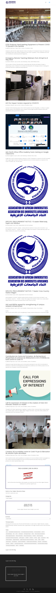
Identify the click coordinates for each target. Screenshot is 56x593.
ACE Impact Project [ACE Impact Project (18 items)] (27, 533)
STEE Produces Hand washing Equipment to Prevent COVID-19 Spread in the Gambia (28, 45)
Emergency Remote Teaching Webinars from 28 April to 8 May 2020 (27, 59)
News (32, 48)
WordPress (37, 591)
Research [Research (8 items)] (39, 541)
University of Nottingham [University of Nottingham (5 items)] (10, 545)
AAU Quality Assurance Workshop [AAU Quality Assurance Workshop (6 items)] (27, 531)
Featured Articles (30, 308)
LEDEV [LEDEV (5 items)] (39, 539)
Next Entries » (47, 464)
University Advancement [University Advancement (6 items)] (19, 543)
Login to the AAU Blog (11, 561)
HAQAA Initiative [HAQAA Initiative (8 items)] (9, 539)
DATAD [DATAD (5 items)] (35, 537)
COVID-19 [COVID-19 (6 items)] (31, 537)
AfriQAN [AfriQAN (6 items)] (34, 535)
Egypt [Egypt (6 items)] (39, 537)
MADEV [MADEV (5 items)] (43, 539)
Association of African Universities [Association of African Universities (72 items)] (12, 537)
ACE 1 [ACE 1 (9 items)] (17, 533)
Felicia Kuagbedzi (10, 155)
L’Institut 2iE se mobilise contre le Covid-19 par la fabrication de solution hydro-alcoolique (28, 452)
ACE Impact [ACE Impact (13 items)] (21, 533)
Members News (31, 155)
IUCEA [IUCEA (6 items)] (36, 539)
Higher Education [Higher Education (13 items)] (16, 539)
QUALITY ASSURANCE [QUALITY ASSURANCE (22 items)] (21, 541)
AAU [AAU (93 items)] (7, 531)
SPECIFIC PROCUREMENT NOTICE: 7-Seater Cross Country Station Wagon (27, 292)
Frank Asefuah (9, 225)
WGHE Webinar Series (35, 61)
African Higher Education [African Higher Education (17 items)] (10, 535)
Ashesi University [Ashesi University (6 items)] (40, 535)
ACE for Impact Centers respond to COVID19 (22, 103)
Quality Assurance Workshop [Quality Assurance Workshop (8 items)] (32, 541)
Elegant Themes (25, 591)
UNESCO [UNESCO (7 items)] (11, 543)
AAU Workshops (24, 61)
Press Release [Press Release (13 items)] (14, 541)
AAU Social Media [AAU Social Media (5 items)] (37, 531)
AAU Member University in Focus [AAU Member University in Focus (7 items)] (14, 531)
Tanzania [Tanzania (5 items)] (7, 543)
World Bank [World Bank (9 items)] (22, 545)
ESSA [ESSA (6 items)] (47, 537)
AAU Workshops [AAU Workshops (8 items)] (9, 533)
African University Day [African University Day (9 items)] (27, 535)
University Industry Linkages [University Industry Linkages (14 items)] (42, 543)
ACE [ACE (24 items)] (13, 533)
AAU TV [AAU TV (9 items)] (43, 531)
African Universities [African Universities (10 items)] (19, 535)
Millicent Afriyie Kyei (11, 48)
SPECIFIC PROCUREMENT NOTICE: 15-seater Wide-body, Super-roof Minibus (27, 222)
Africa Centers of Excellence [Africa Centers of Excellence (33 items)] (40, 533)
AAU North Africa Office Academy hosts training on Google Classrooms (27, 153)
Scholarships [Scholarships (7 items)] (44, 541)
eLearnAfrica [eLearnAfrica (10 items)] (43, 537)
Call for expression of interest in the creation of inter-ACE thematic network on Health (27, 404)
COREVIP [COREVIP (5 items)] (26, 537)
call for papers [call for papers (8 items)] (21, 537)
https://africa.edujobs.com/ (24, 482)
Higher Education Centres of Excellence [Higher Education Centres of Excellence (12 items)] (27, 539)
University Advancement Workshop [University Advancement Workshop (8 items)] (30, 543)
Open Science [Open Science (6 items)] (8, 541)
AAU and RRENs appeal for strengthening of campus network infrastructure (25, 305)
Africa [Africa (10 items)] (33, 533)
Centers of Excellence (25, 48)
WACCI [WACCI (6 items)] (17, 545)
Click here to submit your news (12, 493)
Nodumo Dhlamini (10, 61)
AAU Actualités (23, 308)
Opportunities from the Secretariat (26, 225)
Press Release (39, 308)
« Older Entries (8, 464)
